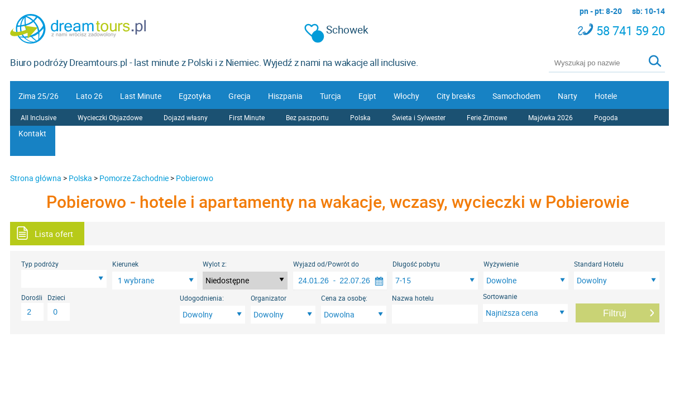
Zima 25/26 (38, 96)
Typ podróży (40, 263)
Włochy (406, 96)
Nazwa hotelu (413, 297)
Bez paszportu (307, 117)
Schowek (336, 29)
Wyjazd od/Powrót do (326, 263)
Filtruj (614, 313)
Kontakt (32, 133)
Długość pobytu (416, 263)
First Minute (247, 117)
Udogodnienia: (202, 297)
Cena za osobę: (344, 297)
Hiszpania (285, 96)
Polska (360, 117)
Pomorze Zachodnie (134, 178)
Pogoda (606, 117)
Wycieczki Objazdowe (110, 117)
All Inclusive (38, 117)
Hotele (606, 96)
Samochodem (516, 96)
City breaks (456, 96)
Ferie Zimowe (487, 117)
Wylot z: (215, 263)
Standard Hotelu (599, 263)
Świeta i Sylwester (419, 117)
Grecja (239, 96)
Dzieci (56, 297)
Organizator (268, 297)
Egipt (367, 96)
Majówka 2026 (550, 117)
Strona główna (35, 178)
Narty (567, 96)
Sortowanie (500, 296)
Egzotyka (195, 96)
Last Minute (140, 96)
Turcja (330, 96)
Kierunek (125, 263)
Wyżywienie (501, 263)
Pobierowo (194, 178)
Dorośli (31, 297)
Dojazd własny (186, 117)
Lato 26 (89, 96)
